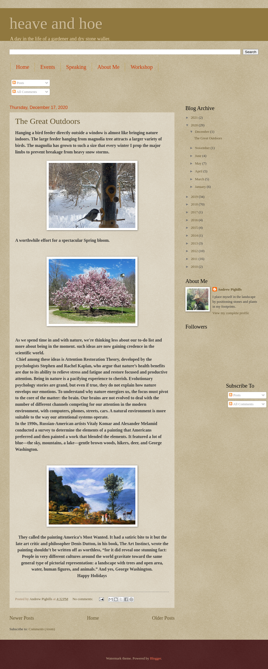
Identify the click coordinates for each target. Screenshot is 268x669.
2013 (195, 243)
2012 (195, 251)
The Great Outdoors (47, 121)
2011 (195, 259)
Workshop (141, 67)
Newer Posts (21, 618)
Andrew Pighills (230, 289)
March (200, 179)
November (203, 148)
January (201, 187)
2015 (195, 228)
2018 (195, 204)
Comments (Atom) (42, 629)
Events (47, 67)
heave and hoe (55, 23)
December (202, 132)
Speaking (76, 67)
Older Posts (163, 618)
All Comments (24, 92)
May (198, 163)
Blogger (155, 658)
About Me (108, 67)
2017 (195, 212)
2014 (195, 235)
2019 (195, 197)
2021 (195, 118)
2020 (195, 125)
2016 (195, 220)
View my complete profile (231, 313)
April (199, 171)
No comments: (83, 599)
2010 (195, 267)
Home (22, 67)
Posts (18, 83)
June (198, 156)
